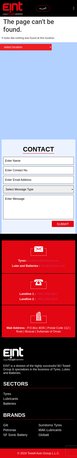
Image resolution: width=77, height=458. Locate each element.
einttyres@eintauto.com (43, 260)
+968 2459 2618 (47, 299)
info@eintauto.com (53, 265)
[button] (73, 8)
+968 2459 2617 (47, 294)
